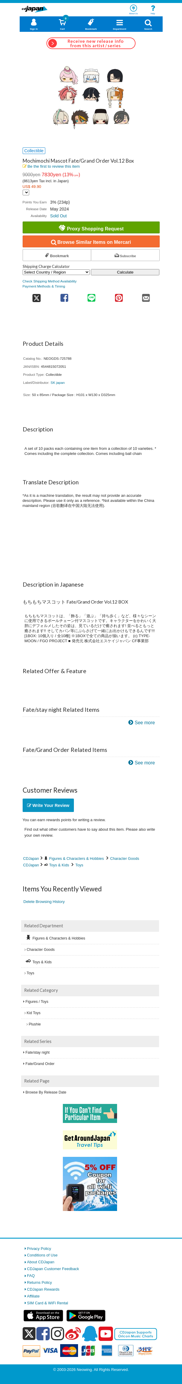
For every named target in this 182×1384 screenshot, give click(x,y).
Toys (79, 865)
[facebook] (43, 1333)
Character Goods (124, 858)
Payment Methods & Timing (44, 286)
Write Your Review (48, 805)
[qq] (89, 1333)
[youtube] (106, 1334)
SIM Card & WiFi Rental (47, 1303)
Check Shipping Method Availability (50, 281)
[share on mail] (145, 296)
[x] (29, 1333)
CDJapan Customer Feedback (53, 1269)
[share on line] (91, 296)
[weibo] (73, 1333)
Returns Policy (39, 1282)
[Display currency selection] (26, 192)
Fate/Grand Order (40, 1064)
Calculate (125, 272)
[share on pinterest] (118, 296)
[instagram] (57, 1333)
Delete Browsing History (44, 901)
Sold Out (58, 215)
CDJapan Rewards (43, 1289)
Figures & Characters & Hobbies (76, 858)
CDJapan (31, 858)
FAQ (31, 1275)
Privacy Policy (39, 1248)
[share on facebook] (64, 296)
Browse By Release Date (46, 1092)
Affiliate (33, 1296)
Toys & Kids (59, 865)
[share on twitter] (37, 296)
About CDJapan (41, 1262)
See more (145, 722)
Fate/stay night (38, 1052)
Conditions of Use (42, 1255)
